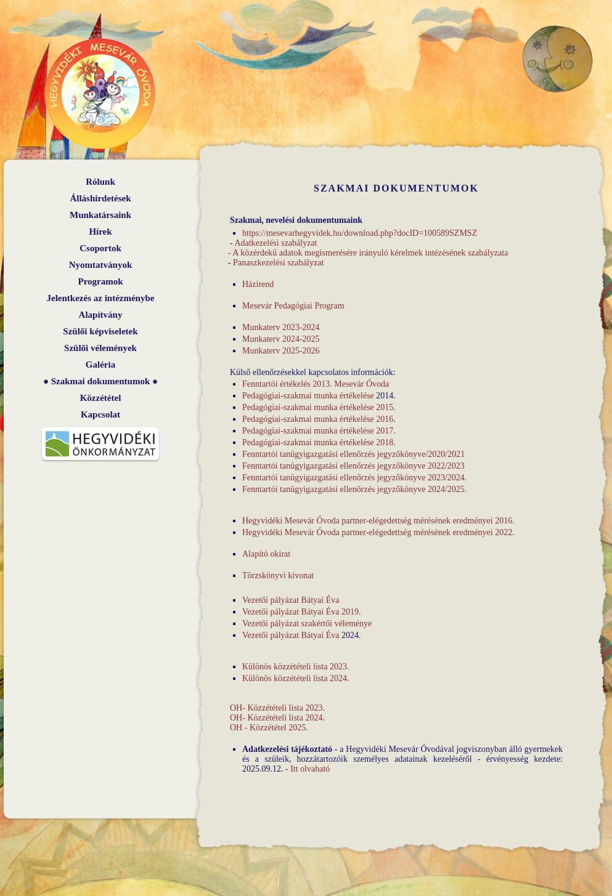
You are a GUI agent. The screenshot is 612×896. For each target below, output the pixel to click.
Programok (100, 281)
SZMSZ (463, 233)
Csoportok (100, 248)
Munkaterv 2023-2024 (281, 327)
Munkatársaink (100, 215)
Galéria (100, 364)
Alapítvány (101, 315)
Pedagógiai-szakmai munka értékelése (308, 395)
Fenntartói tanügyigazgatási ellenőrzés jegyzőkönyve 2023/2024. (354, 477)
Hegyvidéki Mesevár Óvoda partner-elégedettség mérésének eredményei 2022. (378, 532)
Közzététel (100, 398)
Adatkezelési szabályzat (275, 243)
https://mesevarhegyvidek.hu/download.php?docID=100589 (345, 233)
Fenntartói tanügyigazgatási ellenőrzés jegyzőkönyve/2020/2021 (353, 454)
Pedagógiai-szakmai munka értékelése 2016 (317, 419)
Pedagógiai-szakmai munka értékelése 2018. (319, 442)
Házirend (258, 284)
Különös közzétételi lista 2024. (295, 678)
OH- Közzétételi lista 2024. (277, 717)
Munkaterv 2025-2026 (281, 350)
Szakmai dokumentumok (100, 381)
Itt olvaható (310, 768)
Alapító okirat (266, 554)
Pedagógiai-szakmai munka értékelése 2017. (319, 430)
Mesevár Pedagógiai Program (293, 305)
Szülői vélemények (100, 348)
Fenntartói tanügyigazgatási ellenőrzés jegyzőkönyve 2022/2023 (353, 465)
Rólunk (100, 182)
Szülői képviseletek (100, 331)
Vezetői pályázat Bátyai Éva (290, 600)
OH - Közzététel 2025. (269, 727)
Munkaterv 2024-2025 (281, 339)
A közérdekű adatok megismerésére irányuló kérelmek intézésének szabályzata (370, 252)
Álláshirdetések (100, 198)
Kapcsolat (100, 414)
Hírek (100, 231)
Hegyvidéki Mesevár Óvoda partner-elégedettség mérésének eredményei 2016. (378, 520)
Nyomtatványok (101, 265)
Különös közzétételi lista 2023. (295, 666)
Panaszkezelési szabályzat (278, 262)
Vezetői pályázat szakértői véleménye (307, 623)
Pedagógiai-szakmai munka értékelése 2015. (319, 407)
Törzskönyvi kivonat (278, 575)
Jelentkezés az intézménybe (101, 298)
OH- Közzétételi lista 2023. (277, 707)
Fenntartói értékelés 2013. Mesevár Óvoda (315, 384)
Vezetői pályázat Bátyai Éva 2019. (301, 611)
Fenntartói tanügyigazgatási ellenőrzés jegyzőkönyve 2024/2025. (354, 489)
